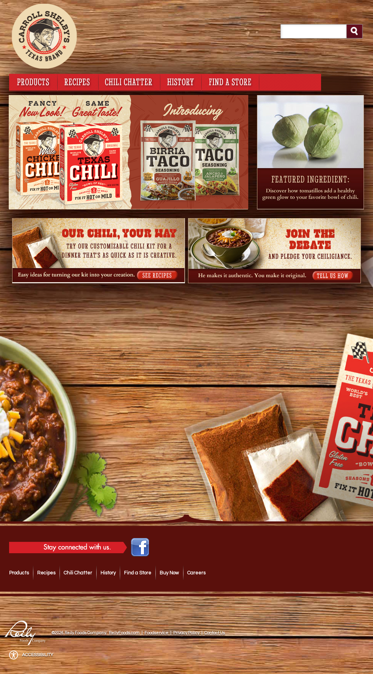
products (33, 81)
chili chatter (129, 81)
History (108, 573)
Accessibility (37, 654)
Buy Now (169, 573)
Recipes (46, 573)
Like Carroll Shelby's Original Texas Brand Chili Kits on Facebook (140, 547)
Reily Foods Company (26, 626)
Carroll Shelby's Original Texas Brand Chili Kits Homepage (66, 36)
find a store (230, 81)
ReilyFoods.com (124, 633)
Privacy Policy (186, 633)
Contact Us (214, 633)
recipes (78, 81)
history (181, 81)
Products (19, 573)
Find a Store (137, 573)
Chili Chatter (78, 573)
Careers (196, 573)
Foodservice (156, 633)
